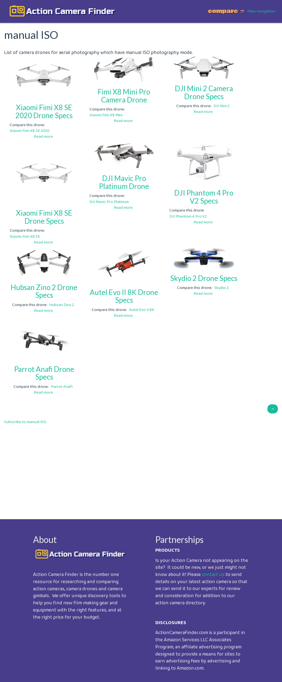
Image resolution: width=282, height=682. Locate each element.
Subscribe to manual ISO (25, 422)
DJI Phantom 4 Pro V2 (188, 216)
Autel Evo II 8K (141, 310)
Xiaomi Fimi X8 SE (25, 236)
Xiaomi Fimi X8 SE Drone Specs (44, 217)
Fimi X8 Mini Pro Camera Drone (124, 95)
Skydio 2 (221, 288)
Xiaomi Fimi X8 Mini (106, 115)
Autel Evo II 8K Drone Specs (124, 296)
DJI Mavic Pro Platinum (109, 202)
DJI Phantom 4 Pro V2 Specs (203, 196)
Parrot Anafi (62, 386)
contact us (213, 574)
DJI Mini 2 (221, 106)
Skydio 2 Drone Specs (203, 278)
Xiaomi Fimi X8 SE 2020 (30, 131)
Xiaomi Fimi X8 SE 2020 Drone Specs (44, 111)
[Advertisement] (141, 468)
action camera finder (70, 11)
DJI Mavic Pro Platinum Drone (124, 182)
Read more (43, 136)
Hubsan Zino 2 (61, 305)
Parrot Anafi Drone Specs (44, 373)
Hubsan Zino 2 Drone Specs (44, 291)
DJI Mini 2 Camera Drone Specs (204, 92)
